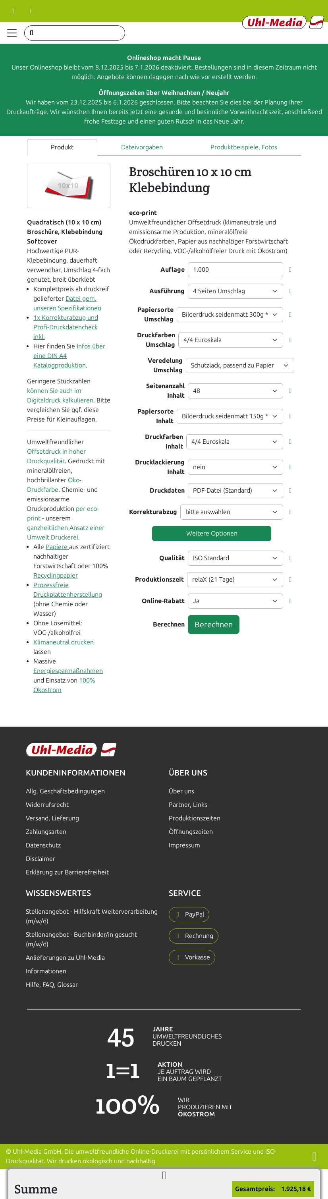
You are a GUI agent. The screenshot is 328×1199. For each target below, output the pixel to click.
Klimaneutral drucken (63, 642)
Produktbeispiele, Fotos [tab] (243, 147)
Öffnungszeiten (191, 831)
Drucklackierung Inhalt (160, 467)
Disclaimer (40, 859)
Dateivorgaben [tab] (142, 147)
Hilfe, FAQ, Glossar (52, 984)
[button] (290, 270)
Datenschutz (43, 845)
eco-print (143, 213)
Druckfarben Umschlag (156, 339)
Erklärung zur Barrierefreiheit (67, 872)
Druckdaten (167, 490)
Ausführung (167, 291)
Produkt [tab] (62, 147)
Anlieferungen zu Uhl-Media (65, 957)
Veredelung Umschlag (165, 365)
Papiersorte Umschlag (155, 314)
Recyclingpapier (55, 575)
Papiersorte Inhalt (155, 416)
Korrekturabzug (153, 512)
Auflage (172, 269)
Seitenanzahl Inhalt (165, 390)
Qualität (172, 558)
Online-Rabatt (163, 601)
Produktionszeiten (194, 818)
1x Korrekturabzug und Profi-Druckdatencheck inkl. (65, 327)
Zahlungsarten (46, 831)
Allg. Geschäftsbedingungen (65, 791)
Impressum (184, 845)
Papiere (57, 547)
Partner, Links (188, 804)
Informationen (46, 971)
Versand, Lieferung (52, 818)
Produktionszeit (159, 579)
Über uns (181, 791)
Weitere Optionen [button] (211, 533)
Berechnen (169, 624)
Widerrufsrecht (47, 804)
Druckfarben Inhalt (164, 441)
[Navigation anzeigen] (12, 33)
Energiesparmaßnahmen (68, 671)
